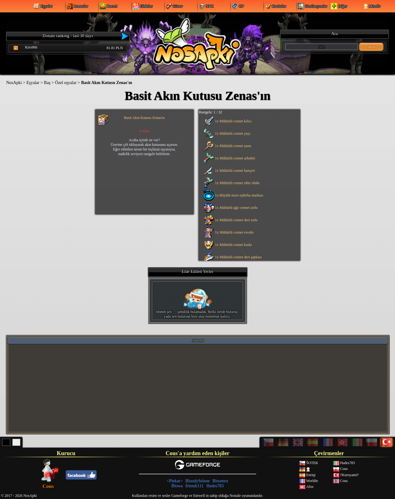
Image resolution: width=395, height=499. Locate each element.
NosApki (14, 82)
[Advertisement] (198, 388)
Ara (371, 46)
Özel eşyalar (66, 82)
